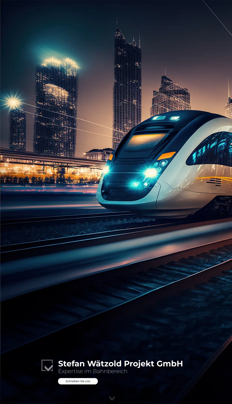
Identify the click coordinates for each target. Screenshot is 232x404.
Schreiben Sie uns (78, 381)
